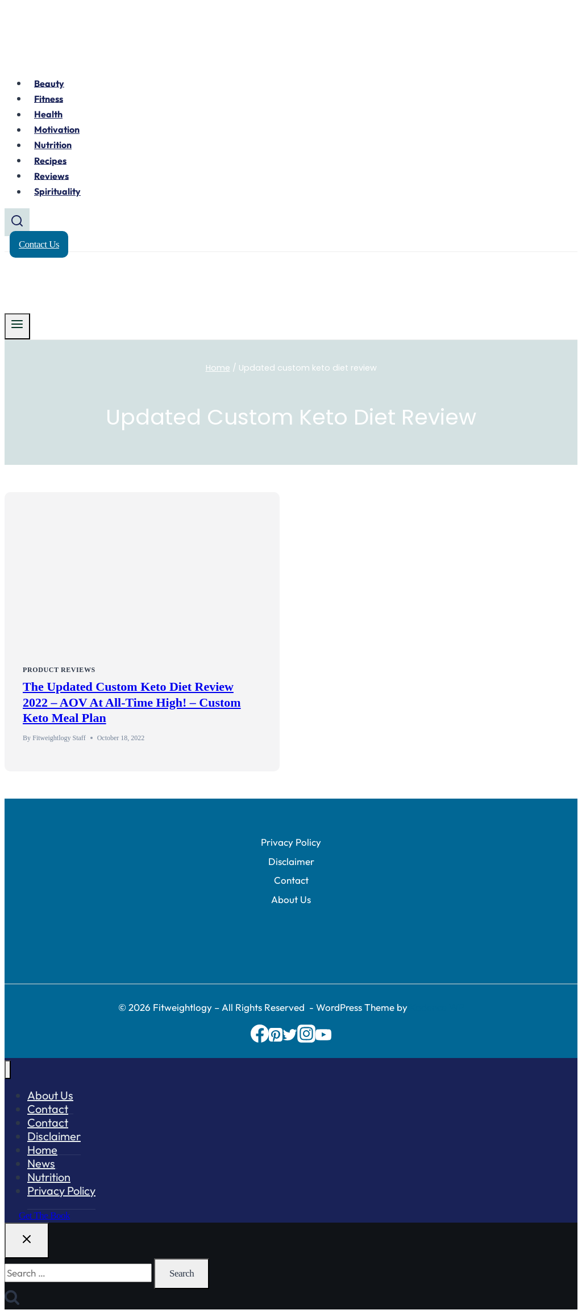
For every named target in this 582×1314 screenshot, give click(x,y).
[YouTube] (323, 1039)
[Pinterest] (275, 1039)
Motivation (57, 129)
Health (48, 114)
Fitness (48, 98)
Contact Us (39, 244)
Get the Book (44, 1215)
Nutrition (53, 144)
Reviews (51, 175)
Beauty (49, 83)
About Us (291, 899)
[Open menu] (17, 326)
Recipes (50, 160)
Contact (291, 880)
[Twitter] (289, 1039)
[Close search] (27, 1240)
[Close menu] (8, 1069)
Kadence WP (437, 1007)
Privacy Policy (291, 842)
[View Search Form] (17, 222)
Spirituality (57, 191)
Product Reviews (59, 670)
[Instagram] (306, 1039)
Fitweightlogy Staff (58, 738)
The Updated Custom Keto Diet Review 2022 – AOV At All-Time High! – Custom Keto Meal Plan (132, 702)
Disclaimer (291, 861)
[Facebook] (260, 1039)
